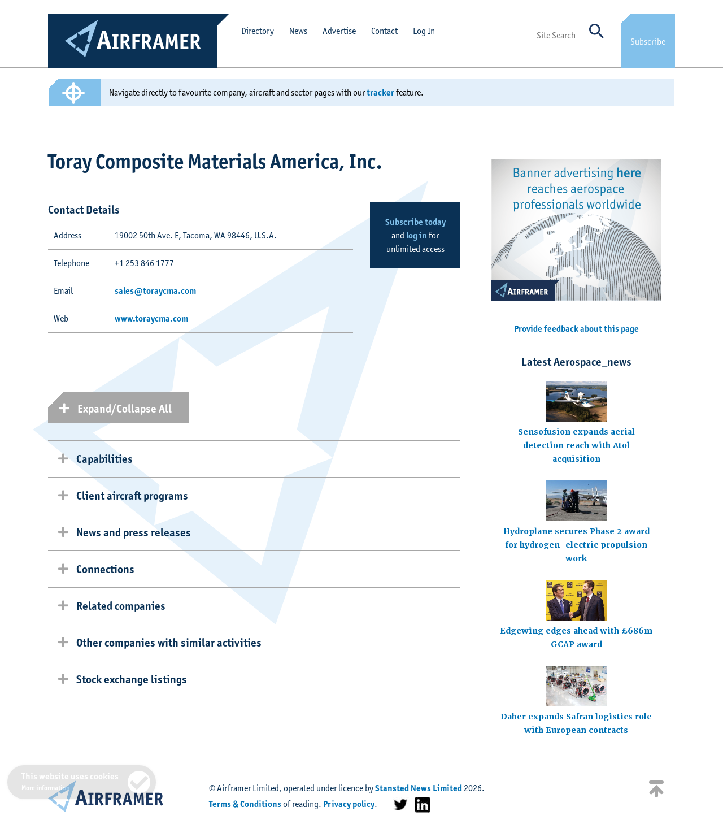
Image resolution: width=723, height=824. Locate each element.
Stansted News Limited (418, 788)
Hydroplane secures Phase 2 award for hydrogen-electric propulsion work (576, 544)
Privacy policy (348, 804)
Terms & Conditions (245, 804)
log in (416, 235)
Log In (424, 30)
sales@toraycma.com (155, 290)
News (298, 30)
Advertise (339, 30)
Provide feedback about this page (576, 328)
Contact (384, 30)
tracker (380, 92)
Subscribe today (415, 221)
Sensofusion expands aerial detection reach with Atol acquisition (576, 445)
